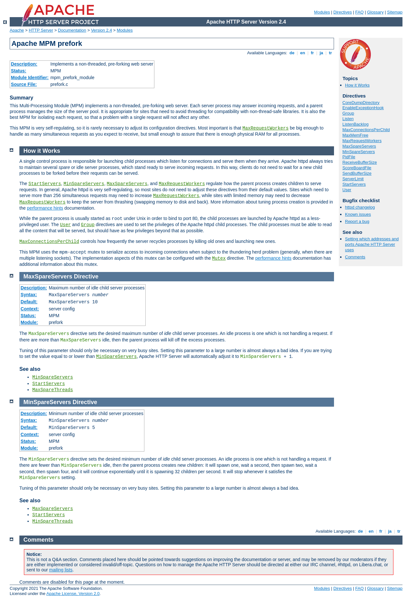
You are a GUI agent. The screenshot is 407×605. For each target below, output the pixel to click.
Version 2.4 (101, 30)
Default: (29, 301)
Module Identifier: (30, 77)
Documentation (72, 30)
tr (330, 52)
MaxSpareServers (359, 146)
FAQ (359, 12)
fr (312, 52)
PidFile (348, 156)
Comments (355, 257)
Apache (17, 30)
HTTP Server (41, 30)
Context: (30, 308)
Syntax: (29, 294)
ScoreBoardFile (356, 167)
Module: (29, 322)
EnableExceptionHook (363, 107)
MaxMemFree (355, 135)
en (302, 52)
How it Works (357, 85)
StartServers (354, 184)
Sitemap (394, 12)
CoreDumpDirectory (361, 102)
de (292, 52)
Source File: (24, 84)
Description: (24, 64)
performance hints (45, 208)
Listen (348, 118)
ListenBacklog (355, 124)
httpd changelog (360, 207)
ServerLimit (353, 178)
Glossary (375, 12)
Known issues (358, 214)
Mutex (219, 258)
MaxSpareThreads (52, 389)
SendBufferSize (356, 173)
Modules (322, 12)
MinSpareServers (358, 151)
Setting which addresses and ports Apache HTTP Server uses (372, 244)
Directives (342, 12)
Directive (86, 276)
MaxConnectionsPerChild (366, 129)
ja (321, 52)
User (346, 189)
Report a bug (357, 221)
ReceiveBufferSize (359, 162)
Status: (18, 70)
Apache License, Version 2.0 (72, 593)
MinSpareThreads (52, 521)
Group (348, 113)
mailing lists (60, 569)
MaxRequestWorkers (266, 128)
